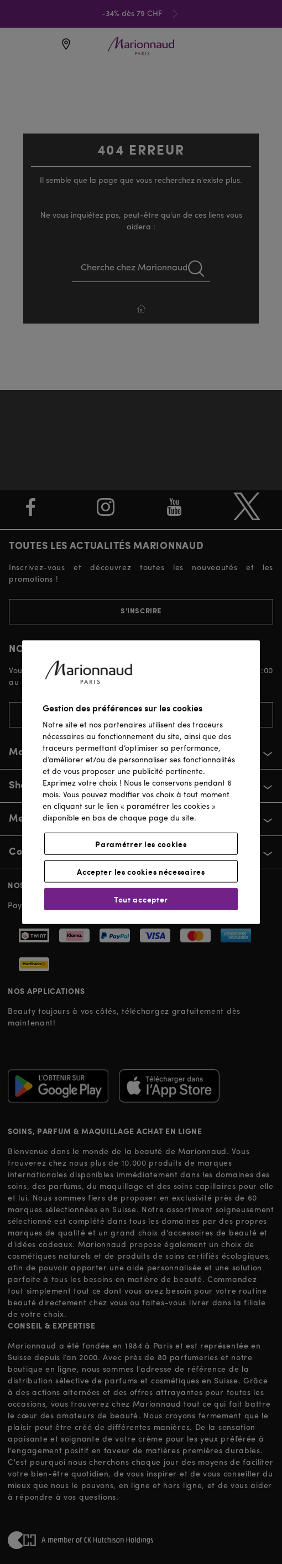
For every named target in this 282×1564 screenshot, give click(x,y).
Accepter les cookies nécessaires (141, 871)
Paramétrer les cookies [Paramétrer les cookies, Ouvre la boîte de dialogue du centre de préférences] (140, 843)
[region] (141, 782)
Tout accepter (141, 899)
